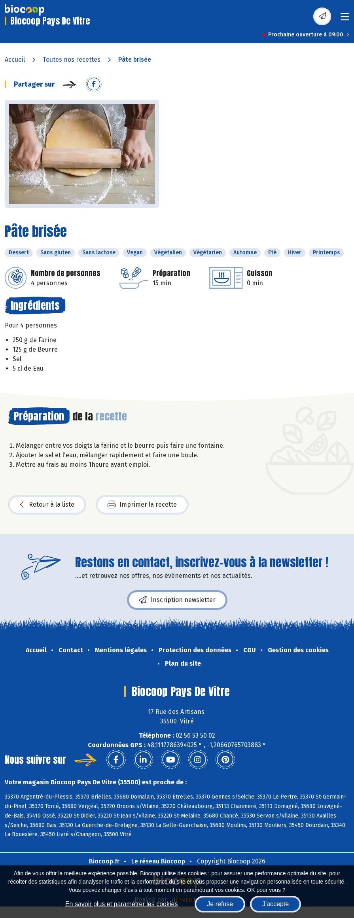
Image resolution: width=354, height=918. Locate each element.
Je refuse (220, 904)
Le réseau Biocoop (158, 861)
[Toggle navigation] (345, 19)
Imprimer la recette (142, 505)
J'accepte (275, 904)
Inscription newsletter (177, 600)
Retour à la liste (47, 505)
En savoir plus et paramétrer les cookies (121, 904)
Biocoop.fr (104, 861)
